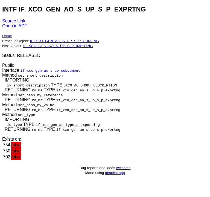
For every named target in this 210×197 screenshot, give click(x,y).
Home (7, 36)
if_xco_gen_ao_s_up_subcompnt (50, 70)
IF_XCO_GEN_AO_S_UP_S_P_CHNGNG (64, 41)
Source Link (13, 21)
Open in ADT (14, 26)
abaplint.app (115, 173)
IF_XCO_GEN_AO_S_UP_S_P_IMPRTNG (58, 46)
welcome (123, 168)
